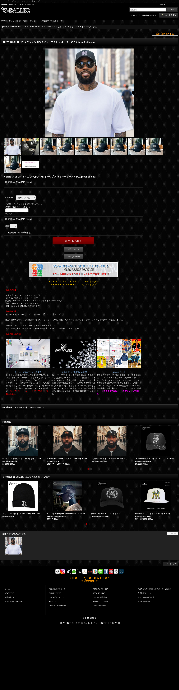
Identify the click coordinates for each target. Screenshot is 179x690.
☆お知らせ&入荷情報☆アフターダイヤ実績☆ (154, 589)
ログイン (134, 15)
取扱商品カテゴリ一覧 (57, 589)
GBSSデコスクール (100, 601)
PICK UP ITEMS (55, 593)
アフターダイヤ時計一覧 (14, 601)
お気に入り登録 (73, 257)
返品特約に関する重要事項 (19, 232)
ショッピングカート (56, 597)
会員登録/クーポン (149, 15)
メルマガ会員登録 (99, 605)
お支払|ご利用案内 (100, 597)
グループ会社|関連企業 (146, 597)
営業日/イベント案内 (100, 589)
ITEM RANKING (99, 593)
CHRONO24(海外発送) (57, 605)
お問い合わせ (73, 249)
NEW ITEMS (9, 593)
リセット (173, 533)
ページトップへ (172, 564)
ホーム (7, 589)
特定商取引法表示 (144, 601)
